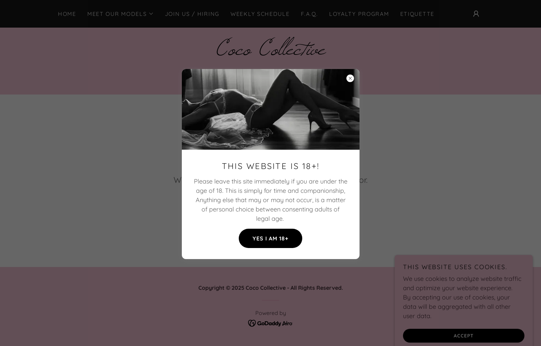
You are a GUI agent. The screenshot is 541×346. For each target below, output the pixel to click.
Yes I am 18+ (270, 238)
